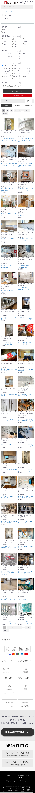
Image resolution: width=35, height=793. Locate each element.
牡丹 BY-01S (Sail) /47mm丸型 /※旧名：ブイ (9, 369)
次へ (27, 110)
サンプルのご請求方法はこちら (17, 732)
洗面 (5, 41)
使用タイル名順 (28, 105)
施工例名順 (17, 105)
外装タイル (9, 56)
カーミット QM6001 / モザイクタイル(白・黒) (9, 343)
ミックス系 (17, 78)
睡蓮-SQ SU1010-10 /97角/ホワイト (9, 214)
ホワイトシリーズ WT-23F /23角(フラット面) (26, 189)
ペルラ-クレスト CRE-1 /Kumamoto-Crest (25, 522)
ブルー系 (16, 71)
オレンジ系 (17, 73)
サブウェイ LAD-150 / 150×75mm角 (7, 496)
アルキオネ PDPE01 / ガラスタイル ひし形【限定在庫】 (25, 140)
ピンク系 (6, 73)
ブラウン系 (27, 68)
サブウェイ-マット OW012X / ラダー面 (24, 288)
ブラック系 (17, 66)
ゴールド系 (17, 76)
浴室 (15, 41)
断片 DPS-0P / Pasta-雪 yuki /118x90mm (9, 395)
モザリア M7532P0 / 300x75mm (7, 291)
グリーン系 (7, 71)
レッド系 (26, 73)
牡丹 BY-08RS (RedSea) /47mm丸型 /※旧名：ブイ (25, 343)
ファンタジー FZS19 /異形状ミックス (8, 318)
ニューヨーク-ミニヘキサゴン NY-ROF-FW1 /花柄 (25, 470)
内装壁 (5, 44)
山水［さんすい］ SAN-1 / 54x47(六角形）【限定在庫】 (26, 165)
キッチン (6, 39)
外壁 (25, 44)
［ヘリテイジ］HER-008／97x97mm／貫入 (25, 598)
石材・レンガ (16, 59)
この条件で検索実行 (17, 95)
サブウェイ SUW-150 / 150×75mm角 (7, 189)
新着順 (6, 105)
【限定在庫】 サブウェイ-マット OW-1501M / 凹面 (26, 318)
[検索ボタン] (31, 7)
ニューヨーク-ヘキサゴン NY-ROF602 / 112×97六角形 (9, 139)
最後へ (5, 113)
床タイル (21, 56)
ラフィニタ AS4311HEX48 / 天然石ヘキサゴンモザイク (9, 164)
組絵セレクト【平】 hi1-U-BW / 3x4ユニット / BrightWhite (8, 267)
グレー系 (26, 66)
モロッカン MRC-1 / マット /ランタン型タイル (25, 239)
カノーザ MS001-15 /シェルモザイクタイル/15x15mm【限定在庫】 (9, 573)
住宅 (4, 29)
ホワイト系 (7, 66)
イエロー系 (27, 71)
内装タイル (22, 54)
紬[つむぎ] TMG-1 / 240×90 (6, 445)
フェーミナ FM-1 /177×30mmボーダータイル (8, 547)
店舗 (4, 32)
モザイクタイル (10, 54)
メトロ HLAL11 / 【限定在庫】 (25, 547)
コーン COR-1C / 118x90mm (23, 214)
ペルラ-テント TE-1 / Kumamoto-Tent (7, 420)
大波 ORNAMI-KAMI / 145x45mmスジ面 (24, 395)
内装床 (16, 44)
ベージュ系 (17, 68)
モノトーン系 (7, 76)
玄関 (25, 41)
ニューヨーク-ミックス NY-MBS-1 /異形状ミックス (25, 266)
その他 (16, 47)
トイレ (26, 39)
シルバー (26, 76)
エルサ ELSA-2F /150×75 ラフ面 (8, 239)
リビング (16, 39)
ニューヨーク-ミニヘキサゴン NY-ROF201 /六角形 (25, 420)
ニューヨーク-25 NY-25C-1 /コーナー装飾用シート (9, 522)
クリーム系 (7, 68)
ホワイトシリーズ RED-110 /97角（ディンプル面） (25, 572)
